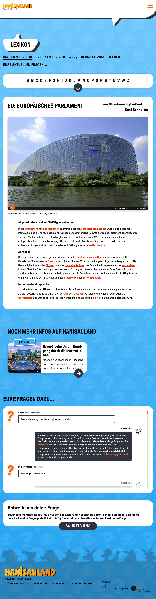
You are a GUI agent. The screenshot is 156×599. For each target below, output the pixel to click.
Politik (97, 297)
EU (80, 237)
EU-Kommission (92, 277)
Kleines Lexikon (51, 57)
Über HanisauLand (18, 583)
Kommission (44, 444)
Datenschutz (59, 583)
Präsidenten (71, 277)
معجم (73, 57)
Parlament (32, 228)
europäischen (89, 228)
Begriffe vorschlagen (100, 57)
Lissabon (78, 293)
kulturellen (128, 265)
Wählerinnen (25, 297)
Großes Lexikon (17, 57)
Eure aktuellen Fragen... (25, 65)
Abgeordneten (51, 228)
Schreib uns (78, 526)
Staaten (101, 228)
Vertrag (64, 293)
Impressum (40, 583)
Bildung (50, 265)
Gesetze (52, 261)
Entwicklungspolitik (114, 454)
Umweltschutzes (74, 265)
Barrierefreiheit (82, 583)
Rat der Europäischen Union (88, 257)
